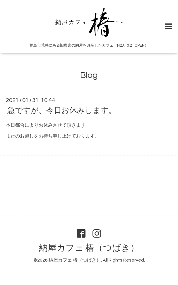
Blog (89, 75)
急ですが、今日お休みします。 (61, 110)
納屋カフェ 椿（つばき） (89, 247)
